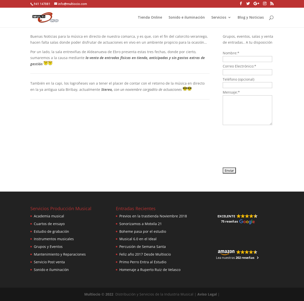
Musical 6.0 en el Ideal (138, 238)
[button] (237, 219)
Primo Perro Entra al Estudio (142, 262)
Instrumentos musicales (54, 238)
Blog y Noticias (251, 18)
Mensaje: (231, 92)
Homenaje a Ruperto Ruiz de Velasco (149, 269)
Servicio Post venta (49, 262)
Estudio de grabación (51, 231)
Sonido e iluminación (187, 18)
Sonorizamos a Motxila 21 (140, 223)
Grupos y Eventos (48, 246)
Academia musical (49, 216)
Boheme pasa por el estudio (142, 231)
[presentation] (243, 146)
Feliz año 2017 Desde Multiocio (145, 254)
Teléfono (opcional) (238, 79)
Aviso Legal (207, 294)
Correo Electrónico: (239, 66)
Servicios (218, 18)
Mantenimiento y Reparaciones (60, 254)
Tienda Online (150, 18)
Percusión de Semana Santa (142, 246)
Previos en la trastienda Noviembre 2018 (153, 216)
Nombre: (231, 53)
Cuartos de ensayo (49, 223)
